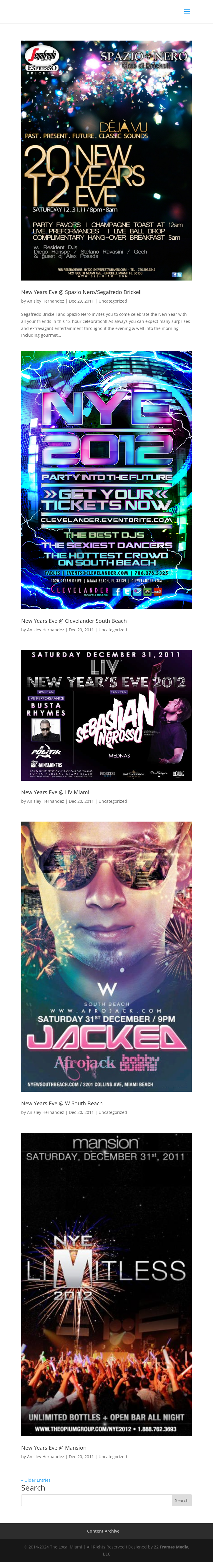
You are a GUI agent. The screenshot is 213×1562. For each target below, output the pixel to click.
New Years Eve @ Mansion (53, 1447)
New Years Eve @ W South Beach (62, 1103)
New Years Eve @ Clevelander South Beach (74, 620)
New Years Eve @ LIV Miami (55, 792)
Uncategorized (113, 301)
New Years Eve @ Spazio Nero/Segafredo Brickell (81, 292)
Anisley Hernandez (45, 301)
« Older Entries (36, 1480)
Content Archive (103, 1531)
